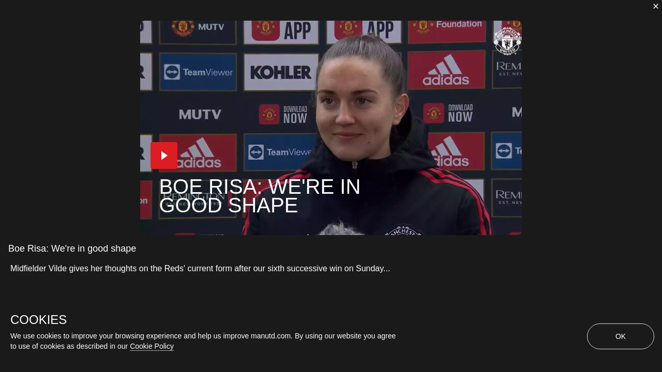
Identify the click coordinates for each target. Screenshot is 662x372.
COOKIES (38, 320)
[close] (656, 6)
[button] (156, 164)
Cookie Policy (152, 346)
